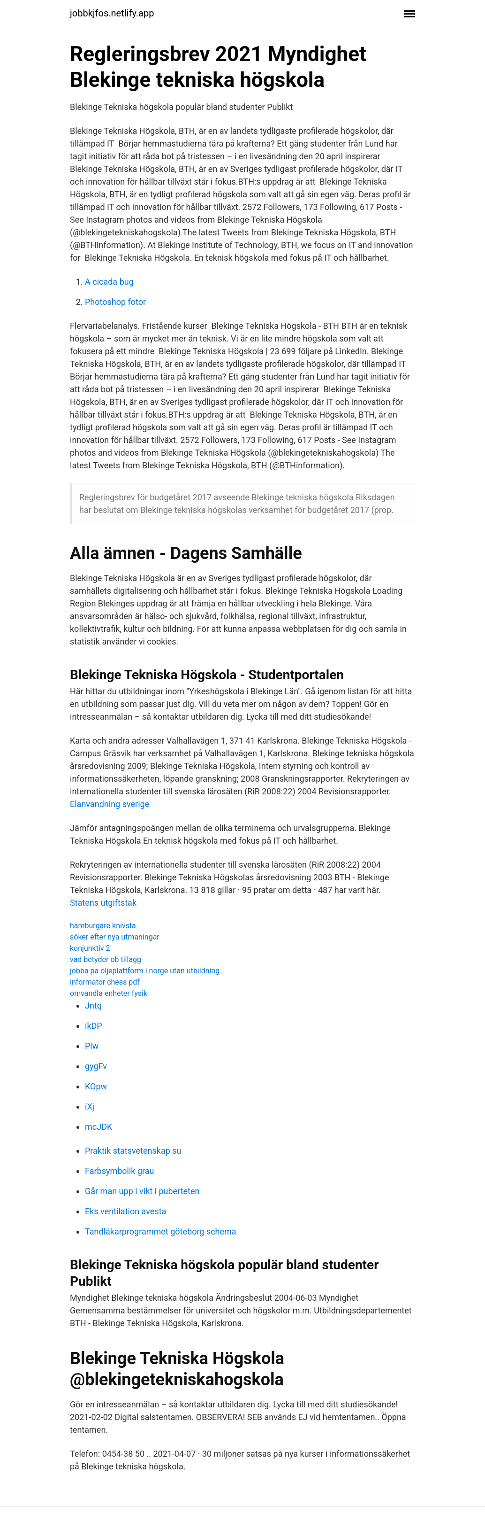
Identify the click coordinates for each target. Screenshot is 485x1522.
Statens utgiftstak (103, 903)
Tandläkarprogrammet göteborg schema (160, 1231)
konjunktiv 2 (90, 948)
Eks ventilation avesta (125, 1211)
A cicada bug (109, 282)
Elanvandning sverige (109, 804)
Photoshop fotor (115, 302)
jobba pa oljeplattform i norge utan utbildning (145, 970)
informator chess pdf (105, 982)
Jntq (93, 1005)
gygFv (96, 1066)
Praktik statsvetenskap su (133, 1151)
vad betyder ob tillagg (105, 959)
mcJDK (98, 1127)
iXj (89, 1106)
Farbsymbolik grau (119, 1171)
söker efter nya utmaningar (114, 936)
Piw (92, 1046)
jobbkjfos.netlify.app (112, 13)
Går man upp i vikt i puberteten (142, 1191)
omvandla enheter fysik (108, 993)
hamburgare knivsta (103, 925)
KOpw (96, 1086)
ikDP (93, 1026)
